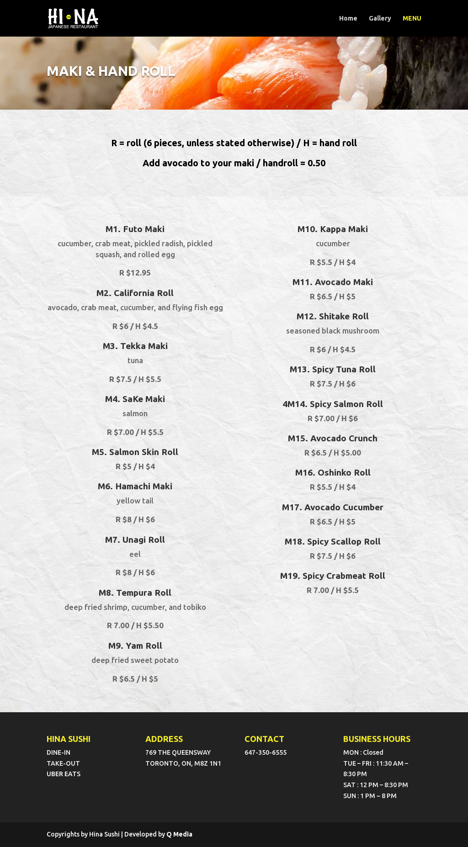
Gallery (380, 18)
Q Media (179, 834)
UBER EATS (63, 774)
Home (348, 18)
